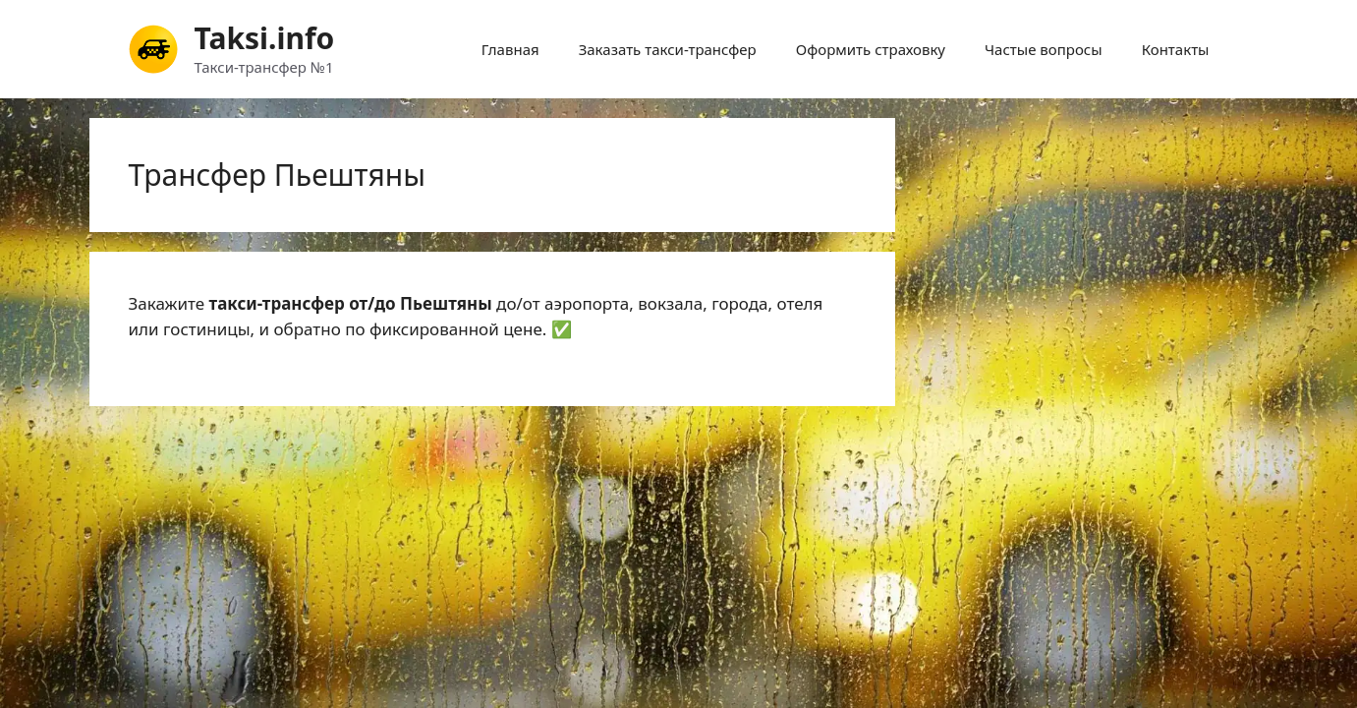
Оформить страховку (870, 49)
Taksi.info (265, 38)
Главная (510, 49)
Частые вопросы (1044, 49)
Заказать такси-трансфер (668, 49)
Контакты (1176, 49)
